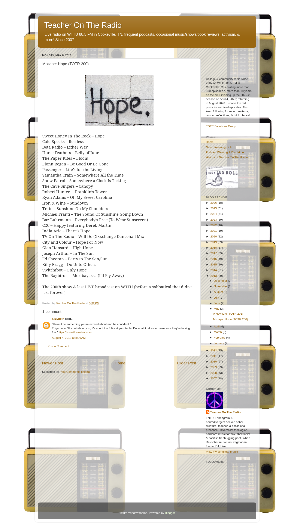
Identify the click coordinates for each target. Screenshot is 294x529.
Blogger (170, 512)
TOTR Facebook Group (221, 126)
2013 (214, 275)
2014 (214, 270)
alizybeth (58, 318)
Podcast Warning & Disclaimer (225, 152)
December (221, 280)
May (217, 308)
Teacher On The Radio (83, 25)
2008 (214, 372)
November (221, 286)
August (219, 291)
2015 (214, 264)
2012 (214, 350)
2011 (214, 356)
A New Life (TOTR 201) (228, 313)
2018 (214, 247)
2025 (214, 208)
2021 (214, 230)
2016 (214, 259)
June (217, 303)
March (218, 332)
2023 (214, 219)
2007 (214, 378)
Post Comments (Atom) (75, 371)
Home (120, 363)
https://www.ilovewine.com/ (75, 332)
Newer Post (52, 363)
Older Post (186, 363)
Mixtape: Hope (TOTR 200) (230, 319)
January (219, 343)
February (220, 337)
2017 (214, 253)
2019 (214, 242)
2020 (214, 236)
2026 (214, 202)
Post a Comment (58, 346)
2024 (214, 213)
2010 (214, 361)
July (217, 297)
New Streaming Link (219, 147)
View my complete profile (222, 451)
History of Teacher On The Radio (227, 157)
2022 (214, 225)
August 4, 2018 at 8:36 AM (69, 337)
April (217, 326)
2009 (214, 367)
